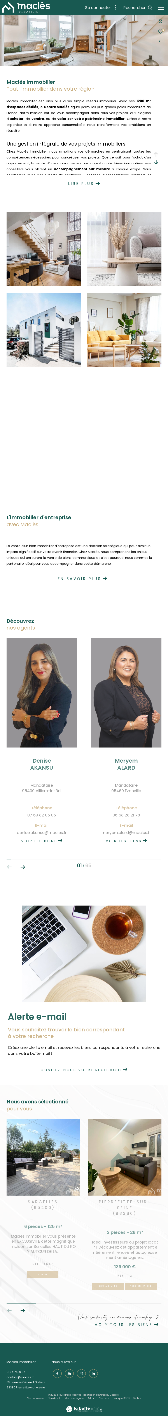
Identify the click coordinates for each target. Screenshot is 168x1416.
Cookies (137, 1398)
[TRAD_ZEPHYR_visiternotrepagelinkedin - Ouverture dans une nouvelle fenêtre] (92, 1372)
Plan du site (55, 1398)
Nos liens (104, 1398)
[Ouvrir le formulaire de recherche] (137, 7)
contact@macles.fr (20, 1377)
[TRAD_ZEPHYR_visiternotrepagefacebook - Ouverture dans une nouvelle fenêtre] (56, 1372)
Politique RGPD (121, 1398)
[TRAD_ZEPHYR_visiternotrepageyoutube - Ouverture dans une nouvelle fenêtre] (68, 1372)
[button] (23, 867)
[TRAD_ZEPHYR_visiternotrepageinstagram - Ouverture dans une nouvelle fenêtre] (80, 1372)
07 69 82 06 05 (41, 815)
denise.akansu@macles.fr (42, 832)
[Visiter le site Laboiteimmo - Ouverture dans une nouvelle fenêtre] (84, 1406)
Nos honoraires (36, 1398)
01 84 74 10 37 (16, 1372)
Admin (92, 1398)
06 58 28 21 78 (126, 815)
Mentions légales (75, 1398)
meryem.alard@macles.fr (126, 832)
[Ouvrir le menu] (161, 7)
